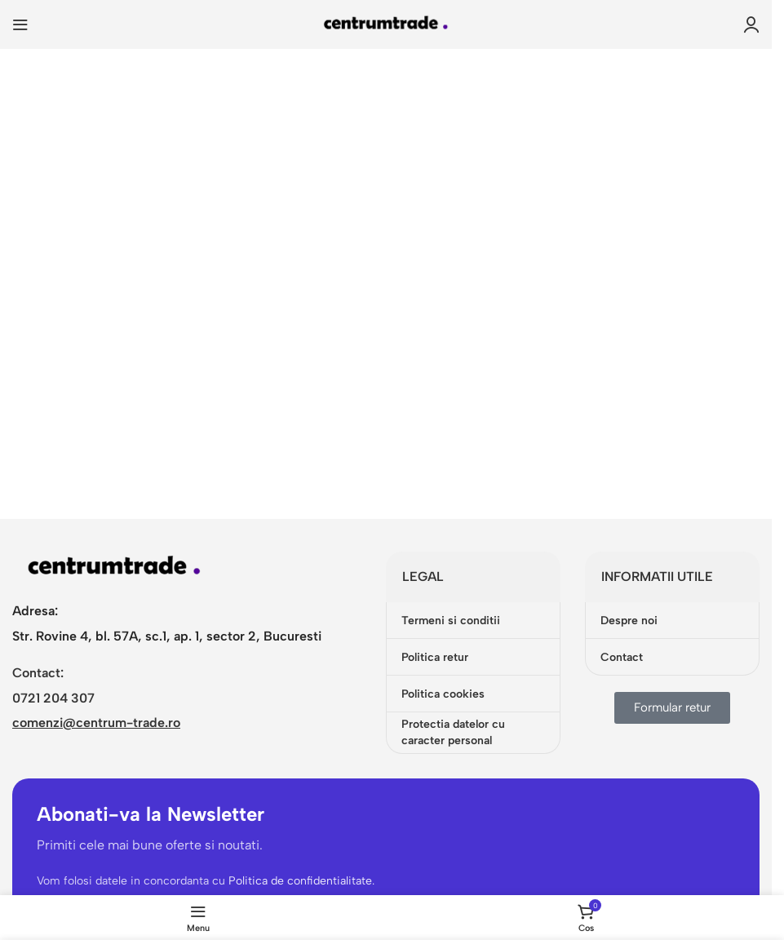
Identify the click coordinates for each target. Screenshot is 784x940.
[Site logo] (385, 23)
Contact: (38, 673)
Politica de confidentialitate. (303, 881)
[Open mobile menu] (20, 24)
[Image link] (114, 566)
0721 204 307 (53, 698)
